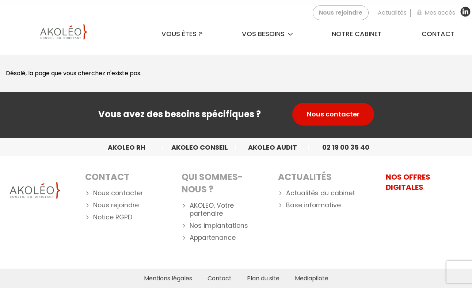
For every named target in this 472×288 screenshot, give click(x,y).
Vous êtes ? (181, 33)
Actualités (305, 177)
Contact (107, 177)
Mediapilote (311, 278)
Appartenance (213, 238)
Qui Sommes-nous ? (212, 183)
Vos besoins (267, 33)
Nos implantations (219, 226)
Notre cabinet (357, 33)
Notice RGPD (112, 217)
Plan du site (263, 278)
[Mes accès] (435, 12)
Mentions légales (168, 278)
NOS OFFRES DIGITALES (408, 182)
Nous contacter (333, 114)
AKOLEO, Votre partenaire (212, 209)
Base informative (313, 205)
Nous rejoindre (116, 205)
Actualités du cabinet (320, 193)
